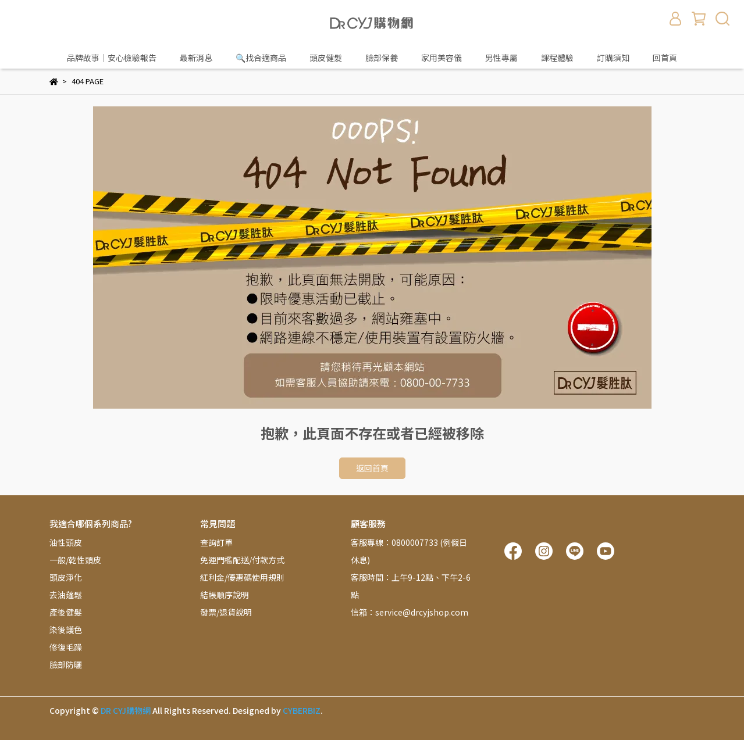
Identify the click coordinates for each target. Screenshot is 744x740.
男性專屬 (501, 57)
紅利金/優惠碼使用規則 (242, 577)
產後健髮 (65, 612)
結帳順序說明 (224, 594)
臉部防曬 (65, 664)
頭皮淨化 (65, 577)
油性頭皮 (65, 542)
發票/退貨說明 (226, 612)
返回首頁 (372, 468)
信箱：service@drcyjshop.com (409, 612)
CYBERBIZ (302, 710)
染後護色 (65, 629)
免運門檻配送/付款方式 (242, 560)
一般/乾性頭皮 (75, 560)
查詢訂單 (216, 542)
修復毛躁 (65, 647)
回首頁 (665, 57)
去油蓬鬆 (65, 594)
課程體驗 (557, 57)
